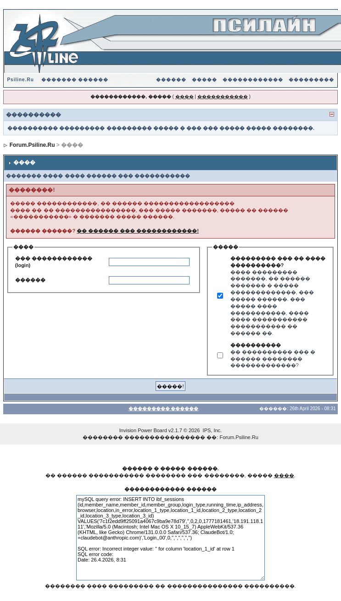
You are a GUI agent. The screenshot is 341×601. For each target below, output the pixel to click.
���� (184, 96)
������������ (253, 79)
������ (171, 79)
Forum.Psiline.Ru (32, 145)
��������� (311, 79)
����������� (222, 96)
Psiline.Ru (20, 79)
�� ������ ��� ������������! (138, 231)
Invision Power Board (143, 430)
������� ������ (75, 79)
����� (204, 79)
